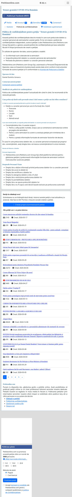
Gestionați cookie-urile (15, 403)
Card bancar (12, 475)
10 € (13, 463)
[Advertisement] (16, 431)
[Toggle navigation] (68, 3)
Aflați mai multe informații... (15, 459)
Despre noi (10, 406)
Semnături (38, 23)
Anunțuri (21, 23)
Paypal (10, 472)
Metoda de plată (9, 470)
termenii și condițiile (19, 485)
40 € (7, 466)
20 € (21, 463)
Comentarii (55, 23)
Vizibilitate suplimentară (51, 27)
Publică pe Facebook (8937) (15, 16)
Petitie (7, 23)
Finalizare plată (10, 480)
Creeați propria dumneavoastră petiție (29, 205)
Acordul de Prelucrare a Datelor (52, 69)
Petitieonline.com (10, 2)
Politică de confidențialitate (27, 27)
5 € (6, 463)
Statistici (8, 27)
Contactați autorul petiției (12, 85)
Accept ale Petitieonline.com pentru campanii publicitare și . (17, 489)
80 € (14, 466)
